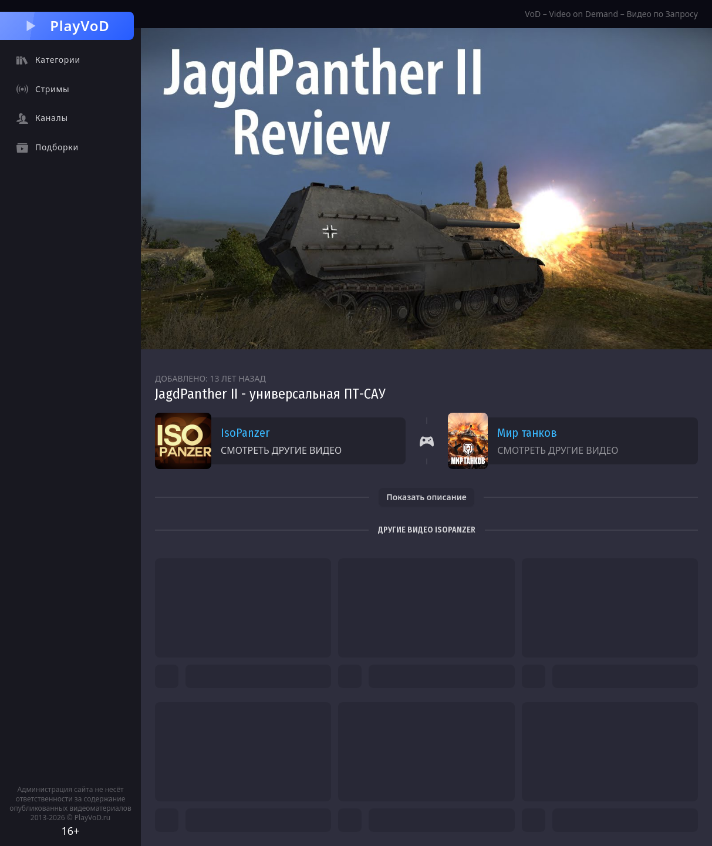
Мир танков (527, 433)
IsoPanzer (245, 433)
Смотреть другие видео (281, 450)
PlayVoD (66, 25)
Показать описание (426, 497)
